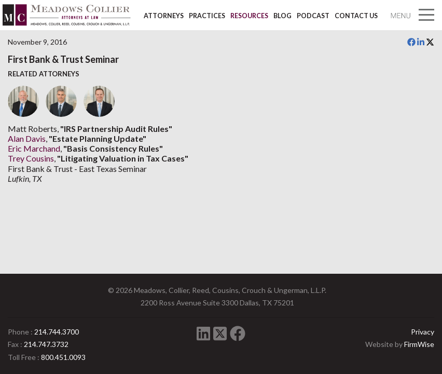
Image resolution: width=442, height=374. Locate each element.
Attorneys (164, 16)
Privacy (422, 331)
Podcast (313, 16)
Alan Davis (27, 138)
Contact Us (356, 16)
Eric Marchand (34, 148)
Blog (282, 16)
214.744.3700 (56, 331)
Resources (249, 16)
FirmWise (419, 344)
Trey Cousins (31, 158)
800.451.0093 (63, 357)
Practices (207, 16)
